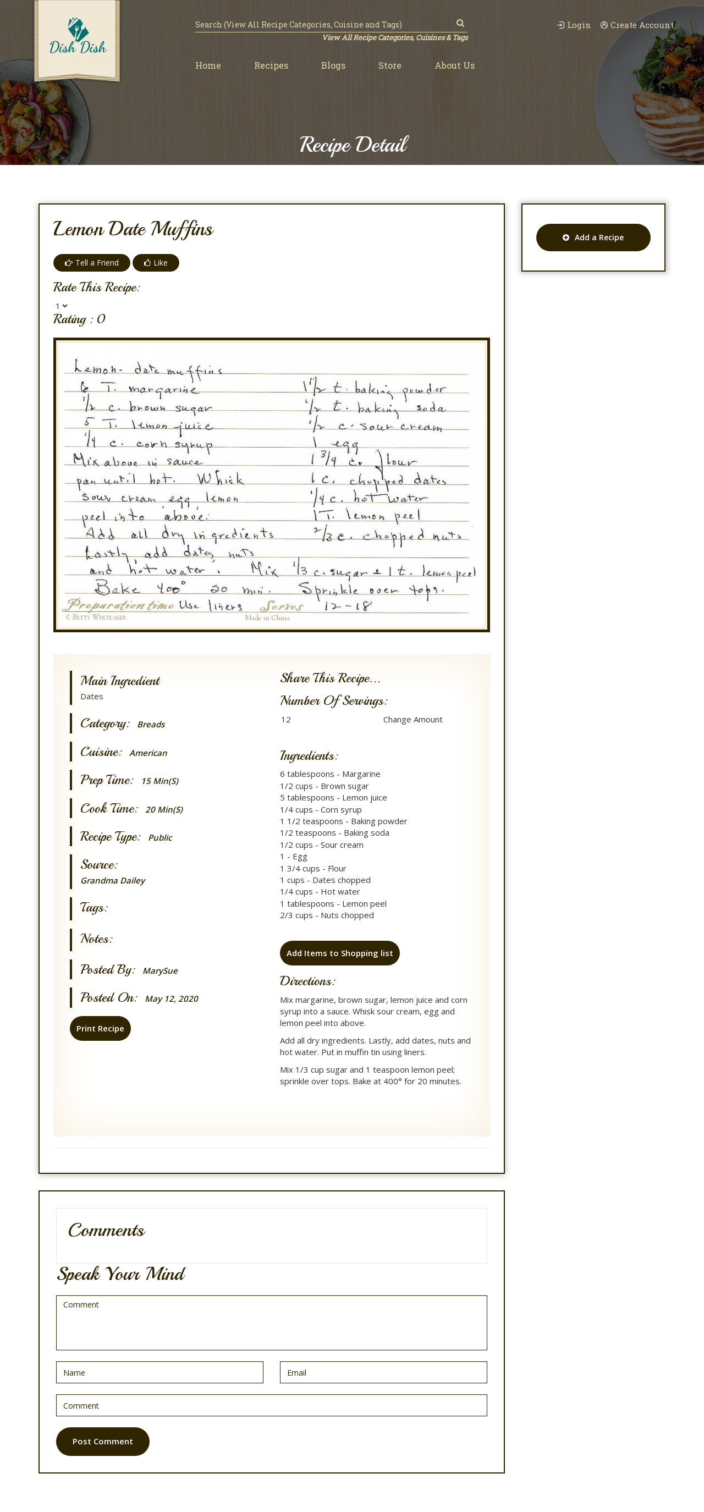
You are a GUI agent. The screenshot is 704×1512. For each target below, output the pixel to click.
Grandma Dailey (112, 880)
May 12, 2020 (171, 998)
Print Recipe (100, 1028)
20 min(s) (164, 809)
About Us (455, 65)
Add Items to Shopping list (340, 952)
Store (390, 65)
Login (574, 25)
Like (156, 262)
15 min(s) (159, 781)
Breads (150, 724)
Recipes (271, 65)
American (148, 753)
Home (208, 65)
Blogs (333, 65)
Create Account (637, 25)
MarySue (160, 970)
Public (160, 837)
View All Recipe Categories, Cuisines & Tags (395, 37)
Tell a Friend (92, 262)
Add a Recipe (593, 237)
